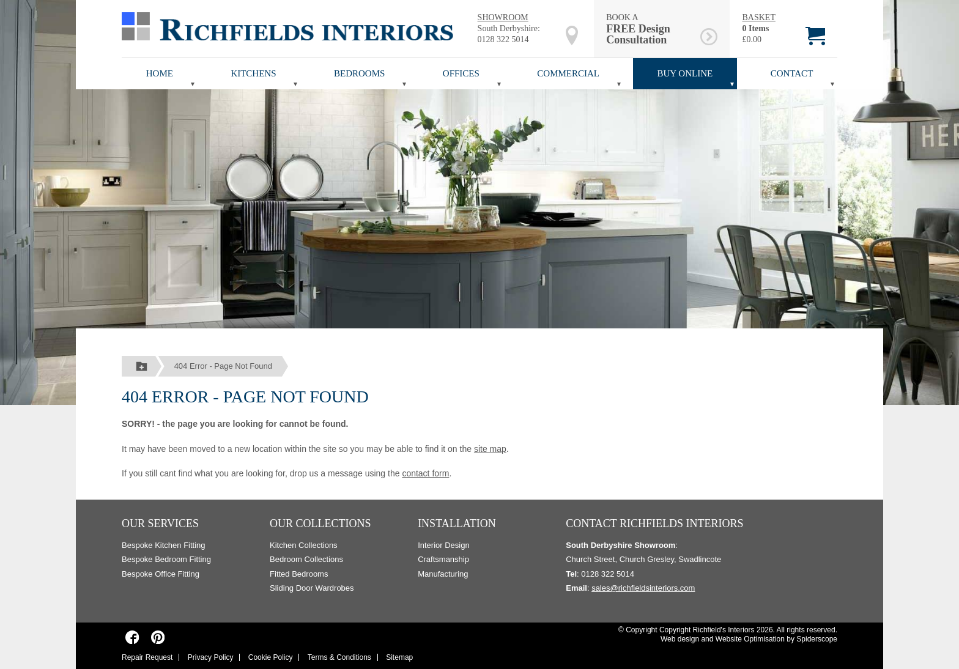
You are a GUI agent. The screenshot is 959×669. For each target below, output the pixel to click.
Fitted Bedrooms (299, 573)
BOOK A (651, 29)
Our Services (160, 523)
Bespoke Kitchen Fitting (164, 545)
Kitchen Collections (304, 545)
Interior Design (444, 545)
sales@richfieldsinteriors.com (643, 588)
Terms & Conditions (339, 657)
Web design (680, 639)
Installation (457, 523)
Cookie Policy (270, 657)
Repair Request (147, 657)
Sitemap (399, 657)
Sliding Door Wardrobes (312, 588)
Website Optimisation (750, 639)
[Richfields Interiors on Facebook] (132, 637)
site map (490, 449)
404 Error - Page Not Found (223, 366)
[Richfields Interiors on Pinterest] (157, 637)
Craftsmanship (443, 559)
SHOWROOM (503, 17)
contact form (425, 473)
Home (159, 73)
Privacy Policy (211, 657)
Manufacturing (443, 573)
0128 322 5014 (503, 39)
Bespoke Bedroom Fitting (166, 559)
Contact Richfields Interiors (654, 523)
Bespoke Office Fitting (160, 573)
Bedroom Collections (306, 559)
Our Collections (320, 523)
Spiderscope (816, 639)
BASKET (758, 17)
